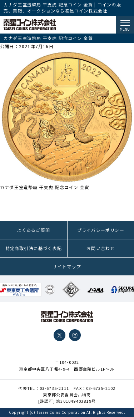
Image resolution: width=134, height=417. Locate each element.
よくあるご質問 (33, 230)
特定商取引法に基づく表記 (33, 248)
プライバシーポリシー (100, 230)
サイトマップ (67, 266)
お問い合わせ (100, 248)
